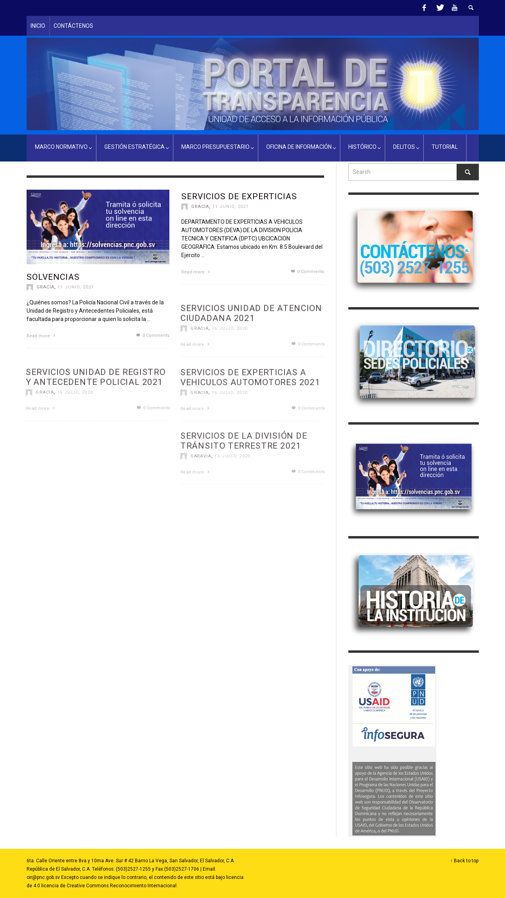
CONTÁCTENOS (73, 26)
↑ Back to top (465, 860)
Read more (42, 335)
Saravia (199, 480)
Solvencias (53, 277)
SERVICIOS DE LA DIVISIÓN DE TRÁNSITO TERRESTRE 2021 (243, 464)
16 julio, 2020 (229, 416)
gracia (45, 287)
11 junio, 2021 (76, 287)
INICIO (38, 26)
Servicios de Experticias (239, 196)
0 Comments (152, 335)
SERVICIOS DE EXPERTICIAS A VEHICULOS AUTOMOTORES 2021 (250, 401)
